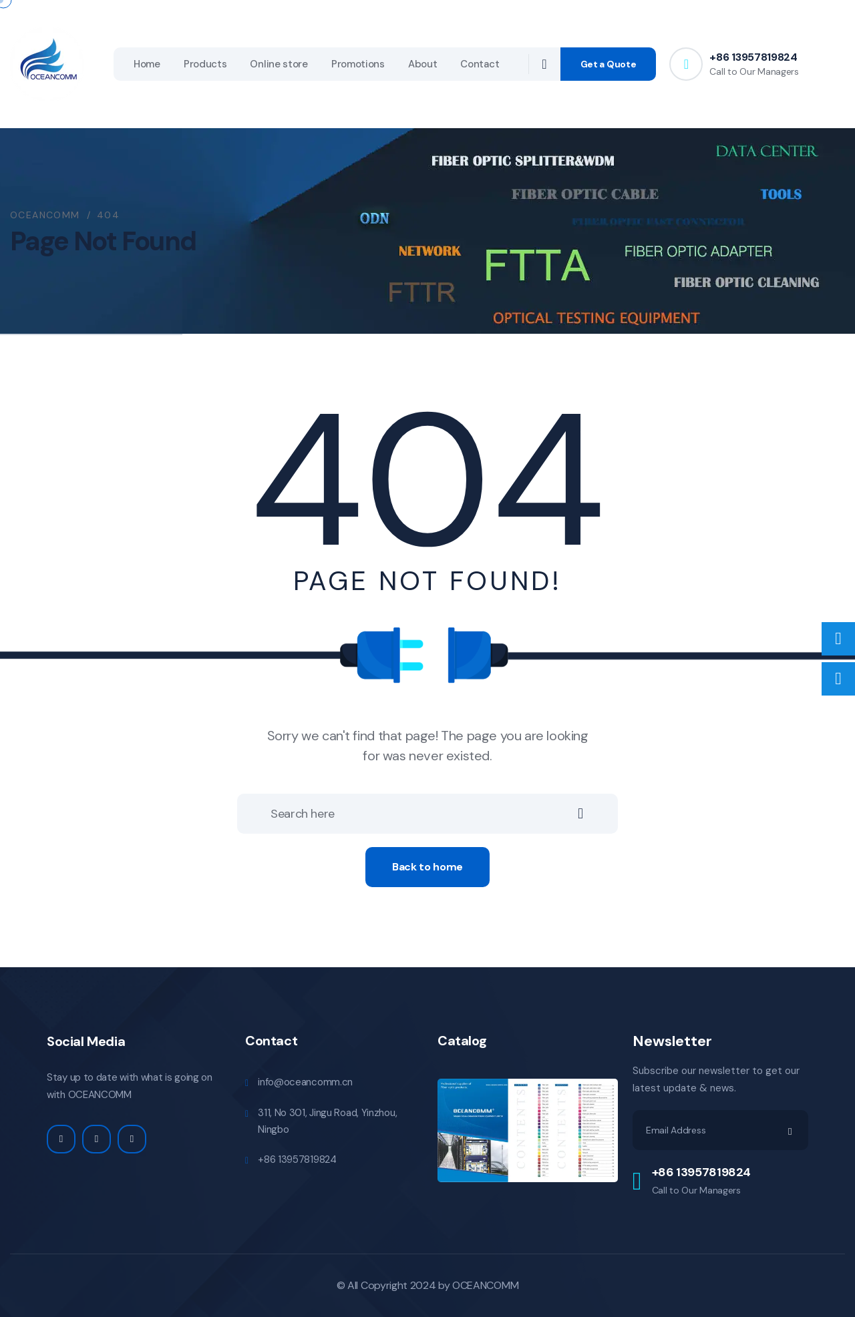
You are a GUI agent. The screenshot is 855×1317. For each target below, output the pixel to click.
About (423, 64)
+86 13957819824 (753, 57)
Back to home (427, 867)
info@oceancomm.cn (305, 1082)
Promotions (358, 64)
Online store (278, 64)
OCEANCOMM (485, 1285)
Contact (479, 64)
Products (205, 64)
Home (147, 64)
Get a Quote (608, 64)
